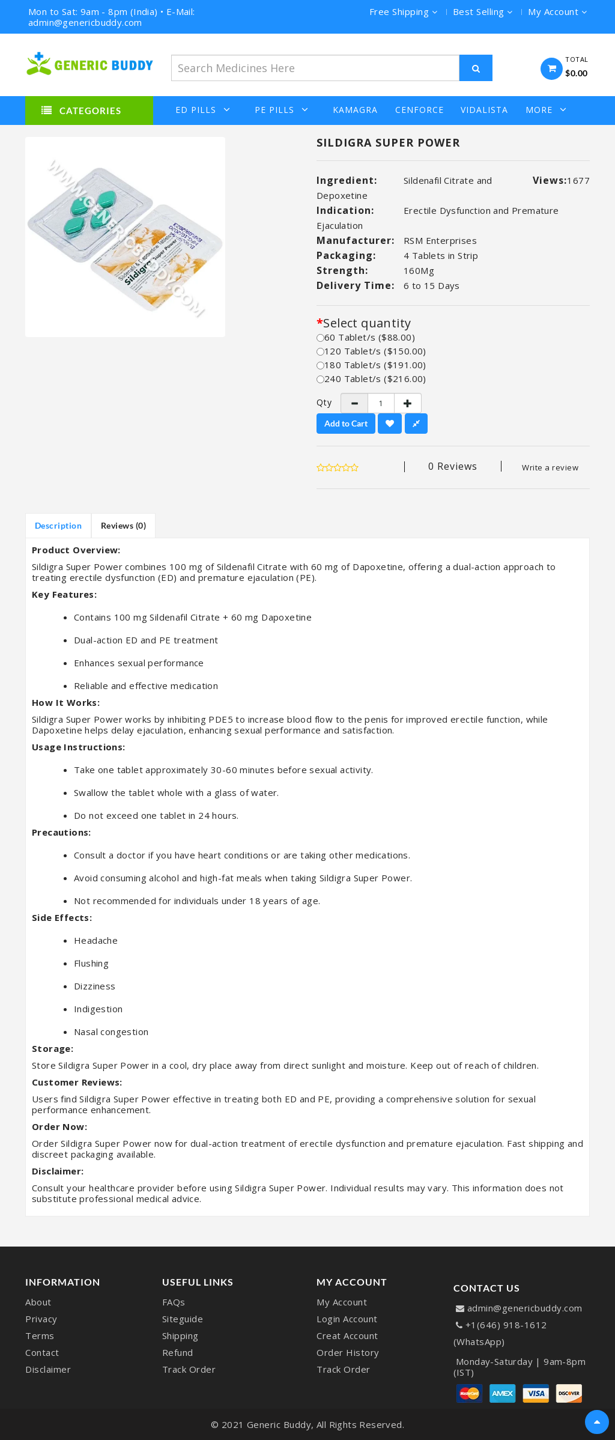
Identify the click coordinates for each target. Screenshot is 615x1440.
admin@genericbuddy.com (525, 1308)
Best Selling (483, 11)
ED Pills (203, 109)
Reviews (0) (124, 525)
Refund (177, 1352)
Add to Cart (346, 423)
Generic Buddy (279, 1424)
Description (58, 525)
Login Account (347, 1319)
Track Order (189, 1369)
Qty (320, 402)
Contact (42, 1352)
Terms (40, 1335)
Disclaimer (48, 1369)
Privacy (41, 1319)
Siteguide (183, 1319)
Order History (348, 1352)
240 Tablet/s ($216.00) (371, 378)
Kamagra (355, 110)
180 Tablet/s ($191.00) (371, 364)
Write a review (550, 467)
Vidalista (484, 110)
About (38, 1302)
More (546, 109)
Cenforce (419, 110)
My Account (342, 1302)
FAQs (174, 1302)
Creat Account (347, 1335)
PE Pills (282, 109)
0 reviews (452, 466)
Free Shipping (403, 11)
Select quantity (367, 323)
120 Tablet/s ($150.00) (371, 350)
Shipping (180, 1335)
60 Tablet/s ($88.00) (366, 337)
